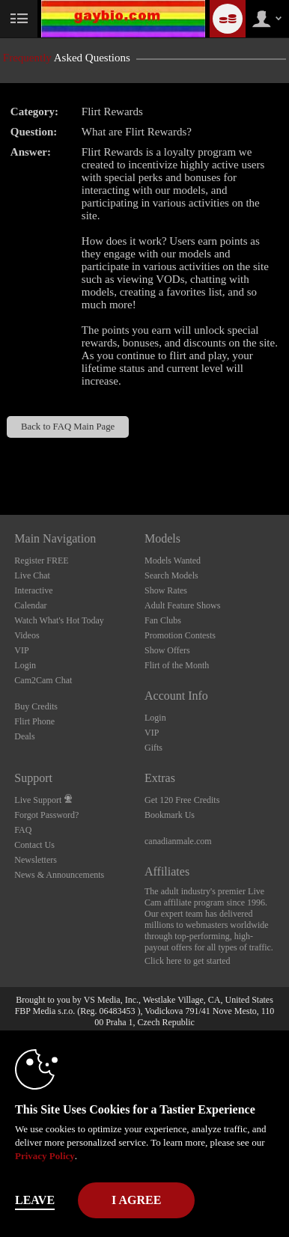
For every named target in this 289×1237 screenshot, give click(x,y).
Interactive (33, 590)
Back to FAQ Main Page (68, 426)
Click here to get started (187, 961)
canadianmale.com (178, 841)
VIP (21, 650)
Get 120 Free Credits (181, 800)
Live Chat (32, 575)
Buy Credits (36, 706)
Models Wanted (172, 560)
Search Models (171, 575)
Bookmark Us (169, 815)
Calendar (30, 605)
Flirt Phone (34, 721)
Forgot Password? (46, 815)
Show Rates (165, 590)
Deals (24, 736)
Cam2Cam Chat (43, 680)
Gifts (153, 747)
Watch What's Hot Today (59, 620)
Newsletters (35, 860)
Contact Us (34, 845)
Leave (35, 1200)
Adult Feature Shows (182, 605)
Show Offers (167, 650)
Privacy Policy (45, 1155)
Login (25, 665)
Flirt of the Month (176, 665)
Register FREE (41, 560)
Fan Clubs (162, 620)
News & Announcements (59, 875)
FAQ (22, 830)
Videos (26, 635)
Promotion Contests (180, 635)
